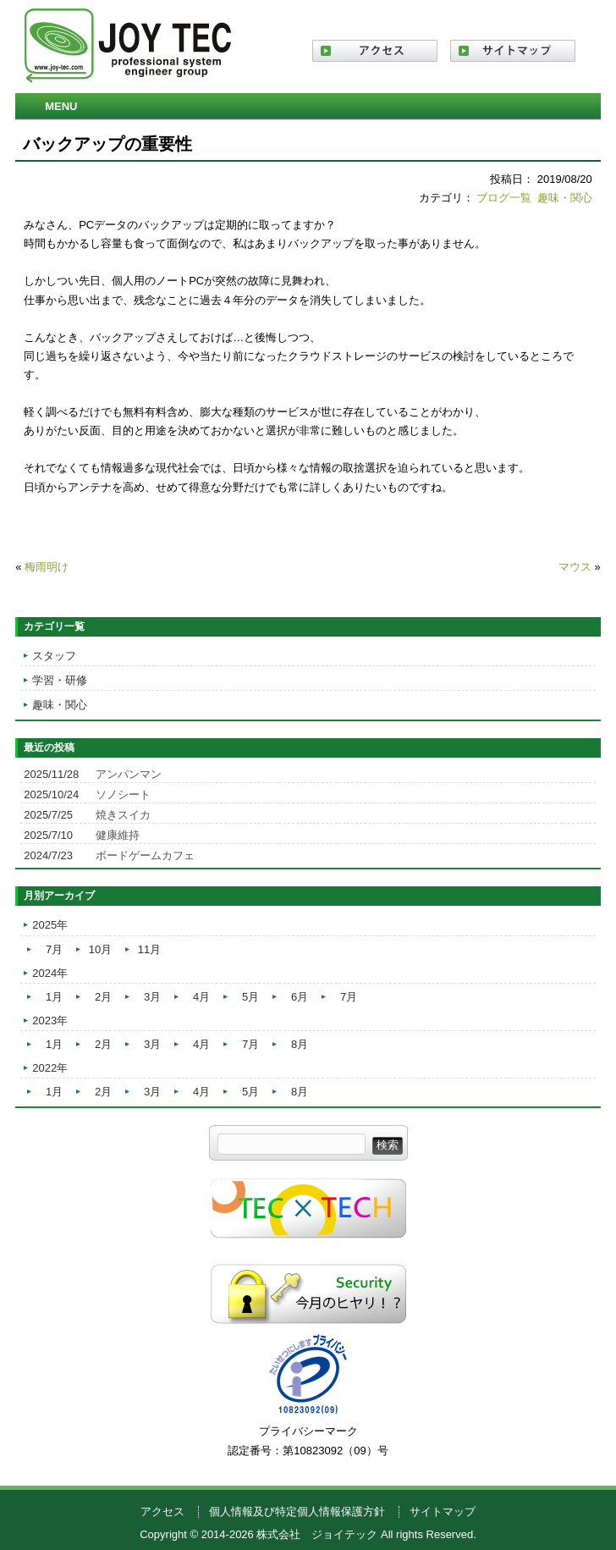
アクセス (162, 1511)
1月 (54, 996)
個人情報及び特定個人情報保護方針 (297, 1511)
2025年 (50, 924)
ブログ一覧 (503, 197)
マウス (574, 566)
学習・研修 (59, 680)
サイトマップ (443, 1511)
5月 (250, 996)
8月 (299, 1044)
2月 (103, 996)
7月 (54, 949)
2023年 (50, 1020)
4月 (201, 996)
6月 (299, 996)
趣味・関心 (564, 197)
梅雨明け (47, 566)
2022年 (50, 1068)
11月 (149, 949)
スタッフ (54, 655)
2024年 (50, 973)
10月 (100, 949)
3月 (152, 996)
